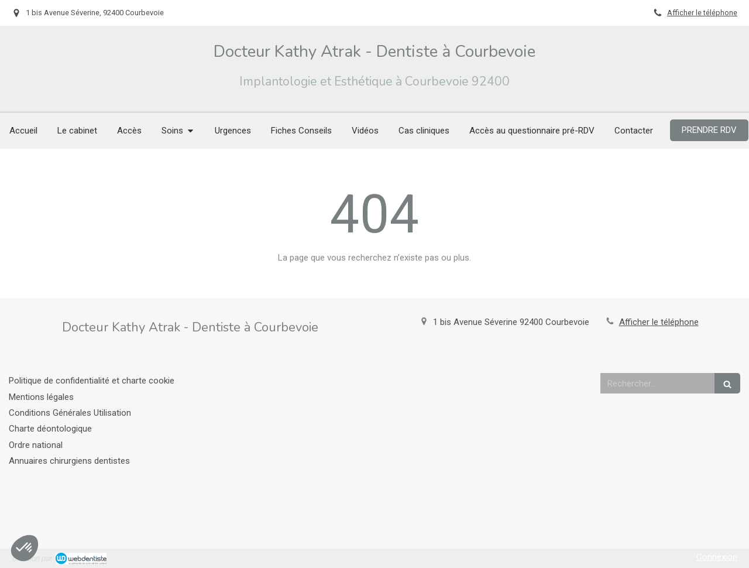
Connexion (716, 557)
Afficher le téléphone (702, 12)
